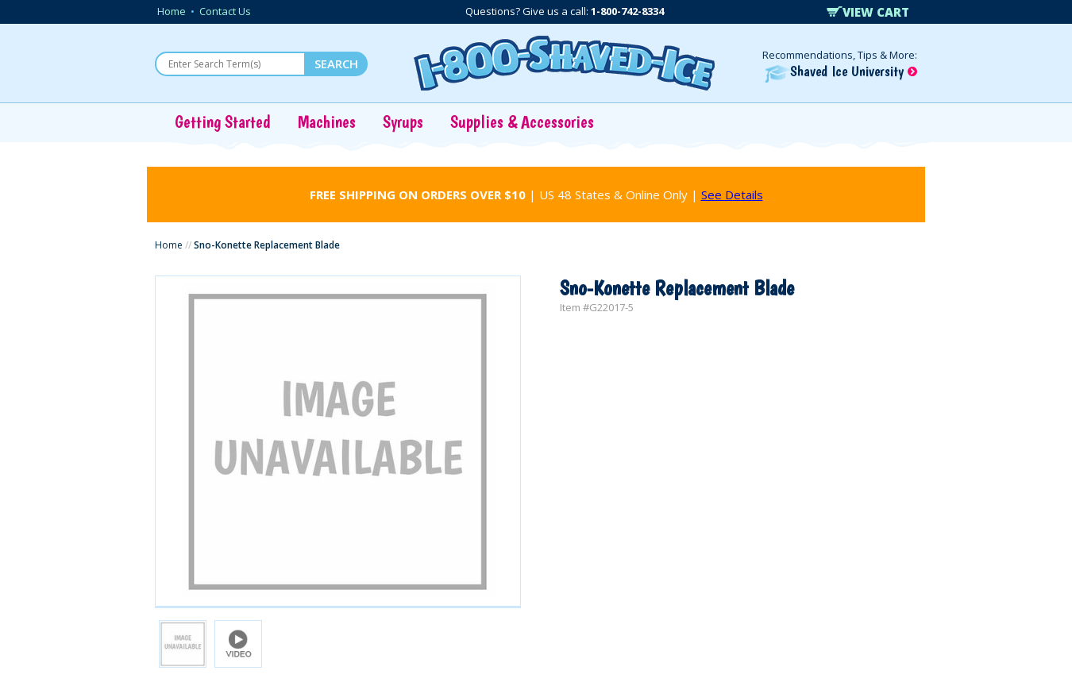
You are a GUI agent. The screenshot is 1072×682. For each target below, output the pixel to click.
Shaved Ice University (841, 71)
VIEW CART (868, 12)
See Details (732, 194)
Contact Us (225, 11)
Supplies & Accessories (522, 121)
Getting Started (223, 121)
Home (171, 11)
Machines (327, 121)
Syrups (403, 121)
